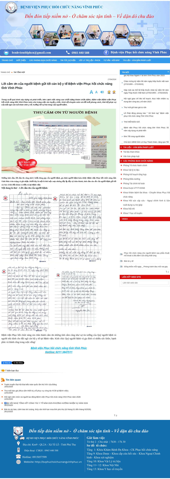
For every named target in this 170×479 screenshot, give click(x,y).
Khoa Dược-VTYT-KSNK (134, 188)
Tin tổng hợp (19, 72)
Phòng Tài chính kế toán (134, 183)
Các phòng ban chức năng (138, 161)
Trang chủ (5, 72)
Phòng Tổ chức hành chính (135, 165)
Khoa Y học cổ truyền (132, 213)
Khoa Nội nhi (129, 209)
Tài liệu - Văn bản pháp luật (138, 147)
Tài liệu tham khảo (131, 152)
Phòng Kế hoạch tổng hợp (134, 174)
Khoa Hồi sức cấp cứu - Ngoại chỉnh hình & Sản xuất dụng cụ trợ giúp (146, 201)
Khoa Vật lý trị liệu (131, 170)
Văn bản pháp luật (131, 156)
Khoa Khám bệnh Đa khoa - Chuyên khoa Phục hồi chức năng (146, 193)
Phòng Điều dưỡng (131, 179)
